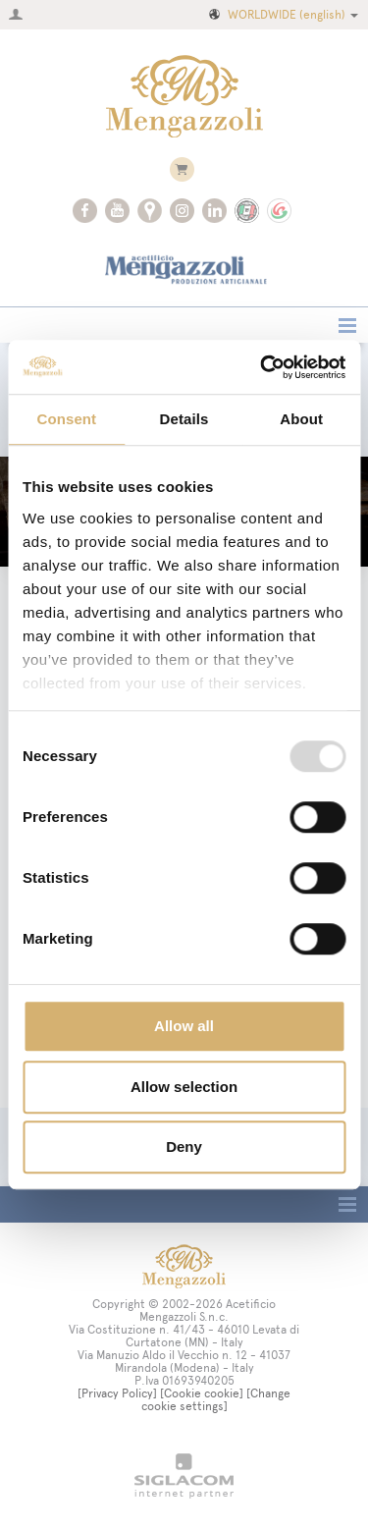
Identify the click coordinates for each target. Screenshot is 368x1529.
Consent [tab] (66, 418)
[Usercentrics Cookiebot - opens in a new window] (262, 367)
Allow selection (184, 1086)
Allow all (184, 1025)
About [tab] (301, 418)
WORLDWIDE (282, 15)
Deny (184, 1146)
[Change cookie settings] (216, 1400)
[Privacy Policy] (117, 1393)
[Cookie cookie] (201, 1393)
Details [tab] (184, 418)
